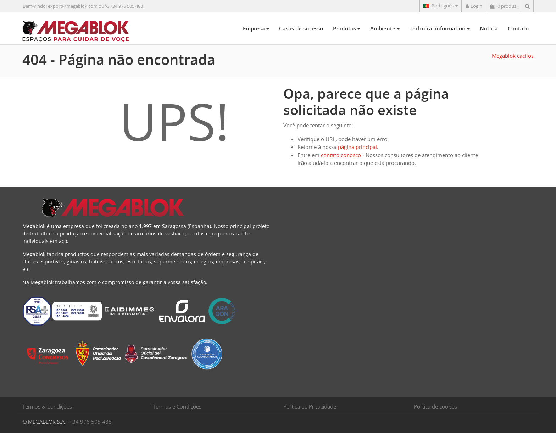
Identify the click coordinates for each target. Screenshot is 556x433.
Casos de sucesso (301, 28)
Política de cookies (435, 406)
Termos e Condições (177, 406)
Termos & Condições (47, 406)
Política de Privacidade (309, 406)
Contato (518, 28)
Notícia (489, 28)
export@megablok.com (73, 6)
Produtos (346, 28)
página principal (357, 146)
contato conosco (341, 155)
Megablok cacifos (513, 55)
